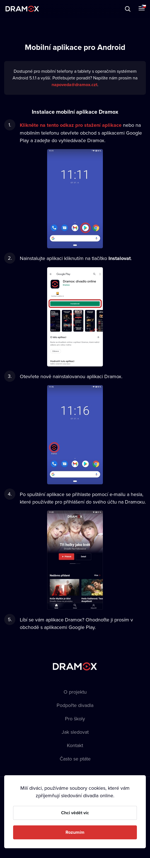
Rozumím (75, 832)
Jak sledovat (75, 731)
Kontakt (75, 745)
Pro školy (75, 718)
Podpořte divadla (75, 705)
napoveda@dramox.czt (74, 84)
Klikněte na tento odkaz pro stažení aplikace (71, 125)
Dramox (22, 8)
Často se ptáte (75, 758)
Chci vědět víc (75, 813)
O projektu (75, 691)
